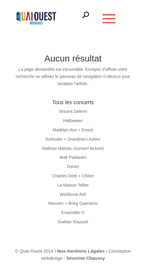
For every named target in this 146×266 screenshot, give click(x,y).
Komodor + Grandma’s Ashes (73, 139)
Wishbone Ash (73, 194)
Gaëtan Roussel (73, 221)
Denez (73, 166)
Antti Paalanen (73, 157)
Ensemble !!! (73, 212)
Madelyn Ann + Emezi (73, 129)
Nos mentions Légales (81, 250)
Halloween (73, 120)
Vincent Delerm (73, 111)
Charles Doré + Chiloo (72, 175)
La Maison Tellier (73, 185)
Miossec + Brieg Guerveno (73, 203)
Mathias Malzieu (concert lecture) (73, 148)
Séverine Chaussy (85, 258)
